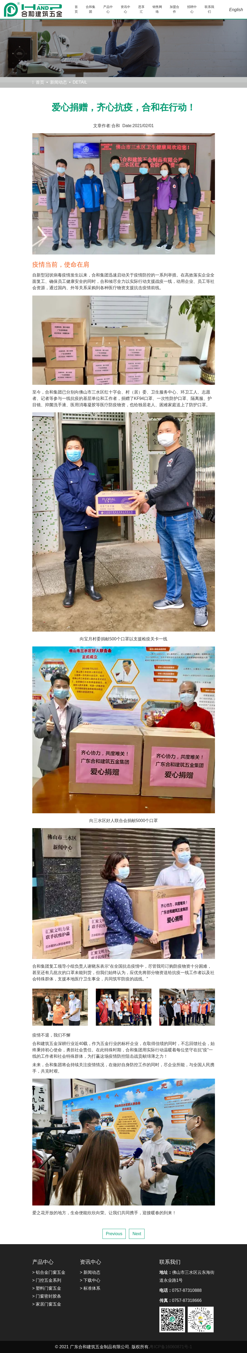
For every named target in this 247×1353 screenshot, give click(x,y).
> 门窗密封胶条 (46, 1296)
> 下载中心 (90, 1280)
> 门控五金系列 (46, 1280)
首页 (76, 9)
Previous (114, 1233)
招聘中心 (192, 9)
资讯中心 (125, 9)
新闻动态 (58, 82)
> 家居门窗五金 (46, 1304)
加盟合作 (174, 9)
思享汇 (141, 9)
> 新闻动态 (90, 1272)
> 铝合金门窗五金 (49, 1272)
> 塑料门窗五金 (46, 1288)
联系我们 (209, 9)
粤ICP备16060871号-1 (171, 1347)
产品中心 (108, 9)
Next (136, 1233)
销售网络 (157, 9)
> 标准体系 (90, 1288)
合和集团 (90, 9)
